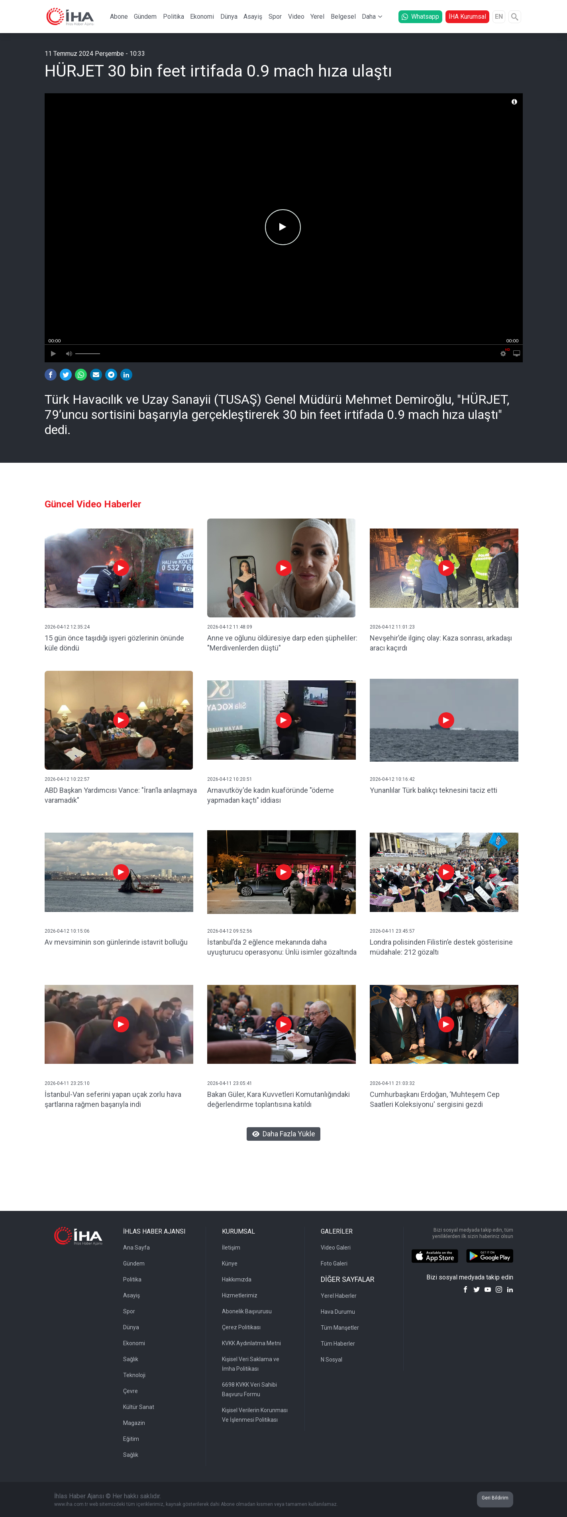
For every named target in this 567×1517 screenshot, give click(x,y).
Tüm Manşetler (340, 1327)
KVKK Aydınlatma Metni (251, 1343)
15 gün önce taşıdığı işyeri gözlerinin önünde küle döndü (114, 643)
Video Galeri (336, 1247)
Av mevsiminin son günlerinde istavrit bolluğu (116, 942)
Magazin (134, 1423)
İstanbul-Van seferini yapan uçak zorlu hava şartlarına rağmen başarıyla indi (113, 1099)
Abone (119, 16)
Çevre (130, 1391)
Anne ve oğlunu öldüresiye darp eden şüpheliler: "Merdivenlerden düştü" (282, 643)
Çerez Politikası (241, 1327)
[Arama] (514, 16)
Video (296, 16)
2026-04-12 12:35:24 (67, 627)
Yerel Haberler (339, 1296)
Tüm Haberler (338, 1343)
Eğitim (131, 1439)
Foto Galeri (334, 1263)
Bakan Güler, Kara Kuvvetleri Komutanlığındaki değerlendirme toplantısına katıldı (278, 1099)
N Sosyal (331, 1359)
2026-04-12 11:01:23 (392, 627)
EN (499, 16)
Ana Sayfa (136, 1247)
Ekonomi (202, 16)
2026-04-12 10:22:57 (67, 779)
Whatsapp (420, 16)
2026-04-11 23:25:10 (67, 1083)
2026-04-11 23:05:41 (229, 1083)
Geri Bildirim (495, 1498)
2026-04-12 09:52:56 (229, 931)
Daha (369, 16)
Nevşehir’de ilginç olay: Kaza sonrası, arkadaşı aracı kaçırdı (441, 643)
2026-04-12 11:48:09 (229, 627)
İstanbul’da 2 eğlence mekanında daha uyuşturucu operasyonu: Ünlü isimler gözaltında (282, 947)
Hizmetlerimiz (239, 1295)
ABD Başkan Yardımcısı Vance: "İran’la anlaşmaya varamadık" (121, 795)
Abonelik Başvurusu (247, 1311)
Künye (229, 1263)
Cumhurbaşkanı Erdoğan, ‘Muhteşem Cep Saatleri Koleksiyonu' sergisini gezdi (435, 1099)
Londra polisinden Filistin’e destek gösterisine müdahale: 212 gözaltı (441, 947)
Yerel (317, 16)
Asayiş (252, 16)
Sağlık (130, 1359)
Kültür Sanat (138, 1407)
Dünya (228, 16)
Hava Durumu (338, 1312)
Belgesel (343, 16)
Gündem (145, 16)
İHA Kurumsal (467, 16)
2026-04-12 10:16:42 (392, 779)
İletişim (231, 1247)
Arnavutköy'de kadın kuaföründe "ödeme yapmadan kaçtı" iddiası (270, 795)
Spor (275, 16)
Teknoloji (134, 1375)
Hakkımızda (236, 1279)
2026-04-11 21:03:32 (392, 1083)
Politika (173, 16)
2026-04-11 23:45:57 (392, 931)
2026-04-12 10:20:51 (229, 779)
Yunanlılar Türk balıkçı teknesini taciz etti (433, 790)
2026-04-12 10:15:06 (67, 931)
